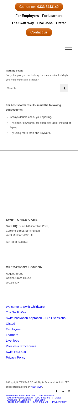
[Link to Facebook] (56, 391)
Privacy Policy (15, 357)
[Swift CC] (32, 47)
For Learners (52, 16)
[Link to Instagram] (69, 391)
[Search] (37, 88)
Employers (13, 329)
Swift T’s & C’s (16, 352)
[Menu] (66, 47)
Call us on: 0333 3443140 (39, 7)
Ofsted (61, 23)
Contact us (39, 32)
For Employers (27, 16)
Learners (12, 335)
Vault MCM (36, 387)
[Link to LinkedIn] (63, 391)
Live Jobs (45, 23)
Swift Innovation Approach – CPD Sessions (36, 318)
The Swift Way (22, 23)
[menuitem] (66, 47)
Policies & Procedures (21, 346)
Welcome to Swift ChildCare (25, 306)
